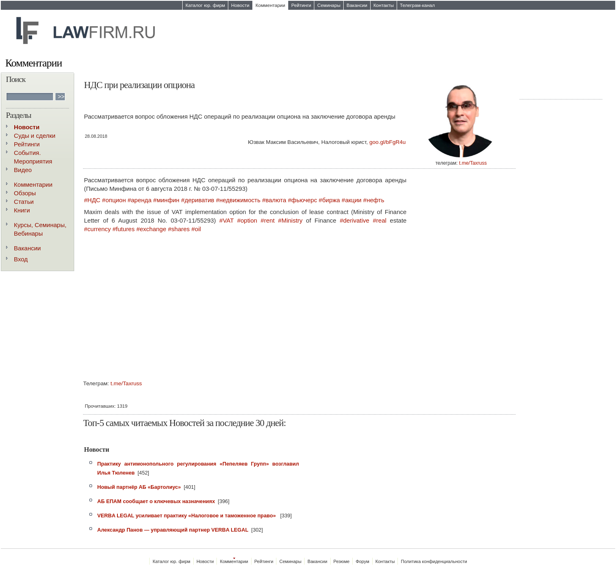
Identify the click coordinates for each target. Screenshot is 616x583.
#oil (196, 228)
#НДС (92, 200)
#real (379, 220)
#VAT (226, 220)
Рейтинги (301, 5)
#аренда (140, 200)
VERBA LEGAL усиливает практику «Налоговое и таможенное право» (187, 515)
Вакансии (357, 5)
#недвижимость (238, 200)
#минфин (166, 200)
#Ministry (290, 220)
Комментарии (270, 5)
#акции (352, 200)
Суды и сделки (34, 135)
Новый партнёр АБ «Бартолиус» (139, 487)
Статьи (24, 201)
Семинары (328, 5)
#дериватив (197, 200)
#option (247, 220)
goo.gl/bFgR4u (387, 142)
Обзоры (25, 193)
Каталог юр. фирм (205, 5)
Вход (21, 259)
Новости (240, 5)
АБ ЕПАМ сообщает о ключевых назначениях (156, 501)
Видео (23, 169)
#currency (97, 228)
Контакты (383, 5)
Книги (22, 210)
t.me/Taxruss (473, 163)
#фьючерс (302, 200)
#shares (179, 228)
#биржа (329, 200)
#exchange (151, 228)
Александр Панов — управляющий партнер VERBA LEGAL (172, 530)
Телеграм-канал (417, 5)
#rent (267, 220)
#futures (124, 228)
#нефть (373, 200)
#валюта (274, 200)
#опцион (114, 200)
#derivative (354, 220)
